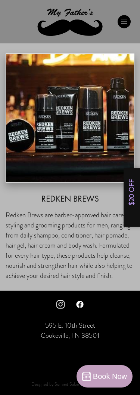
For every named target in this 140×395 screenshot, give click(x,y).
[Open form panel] (132, 197)
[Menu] (124, 21)
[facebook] (80, 304)
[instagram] (60, 304)
